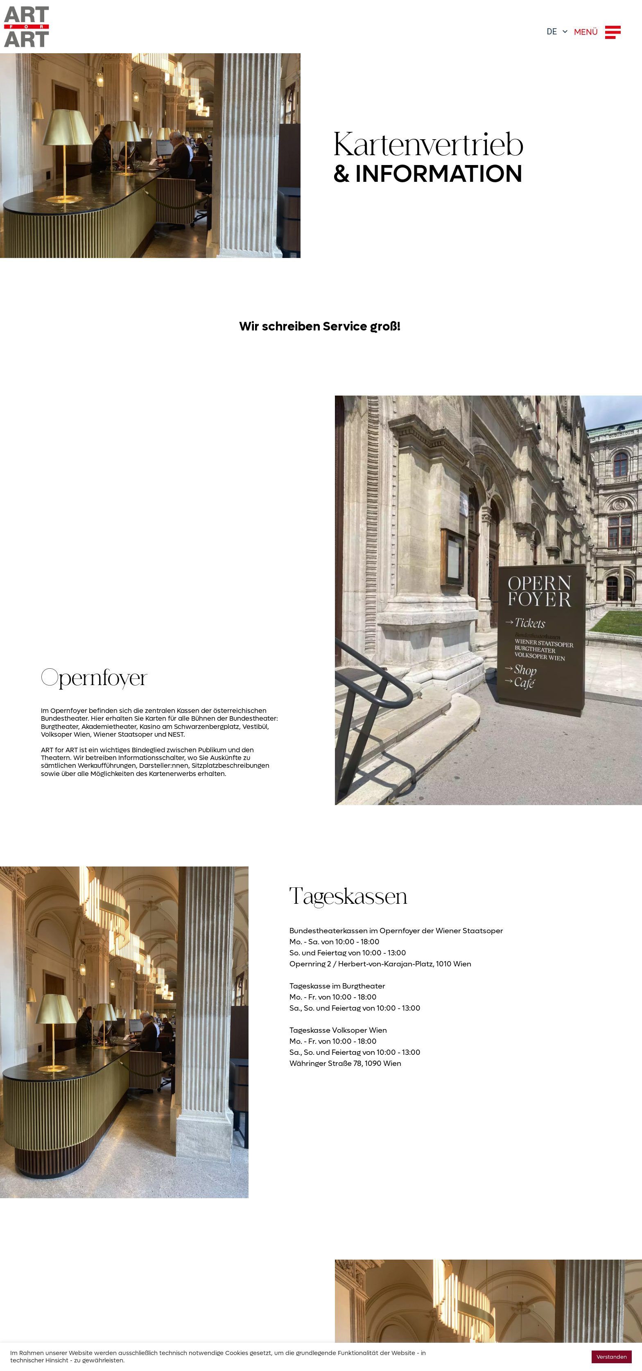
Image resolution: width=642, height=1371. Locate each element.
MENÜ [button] (597, 32)
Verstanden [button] (612, 1356)
